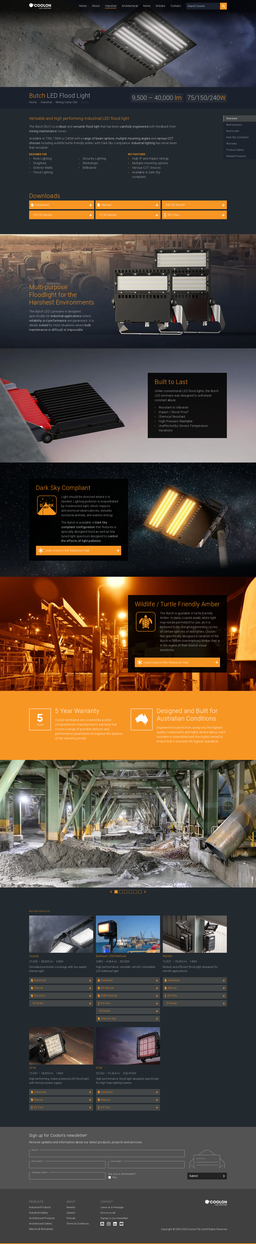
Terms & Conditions (77, 1223)
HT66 (99, 1067)
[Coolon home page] (40, 6)
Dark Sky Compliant (237, 137)
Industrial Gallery (38, 1212)
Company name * (40, 1172)
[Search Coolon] (203, 6)
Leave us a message (111, 1207)
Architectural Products (42, 1218)
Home (83, 5)
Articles (160, 5)
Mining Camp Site (66, 102)
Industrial (110, 5)
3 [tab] (125, 891)
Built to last (232, 131)
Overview (231, 118)
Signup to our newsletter (114, 1218)
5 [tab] (135, 891)
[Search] (223, 6)
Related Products (236, 156)
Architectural (130, 5)
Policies (71, 1218)
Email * (35, 1150)
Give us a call (107, 1212)
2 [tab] (120, 891)
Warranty (231, 143)
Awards (70, 1207)
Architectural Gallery (40, 1223)
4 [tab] (130, 891)
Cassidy (34, 956)
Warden (167, 956)
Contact (176, 5)
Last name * (116, 1161)
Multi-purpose (234, 124)
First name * (38, 1161)
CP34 (32, 1067)
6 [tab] (139, 891)
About (96, 5)
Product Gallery (235, 150)
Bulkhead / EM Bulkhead (111, 956)
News (146, 5)
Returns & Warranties (41, 1229)
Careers (70, 1212)
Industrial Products (40, 1207)
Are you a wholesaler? (146, 1175)
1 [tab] (116, 891)
